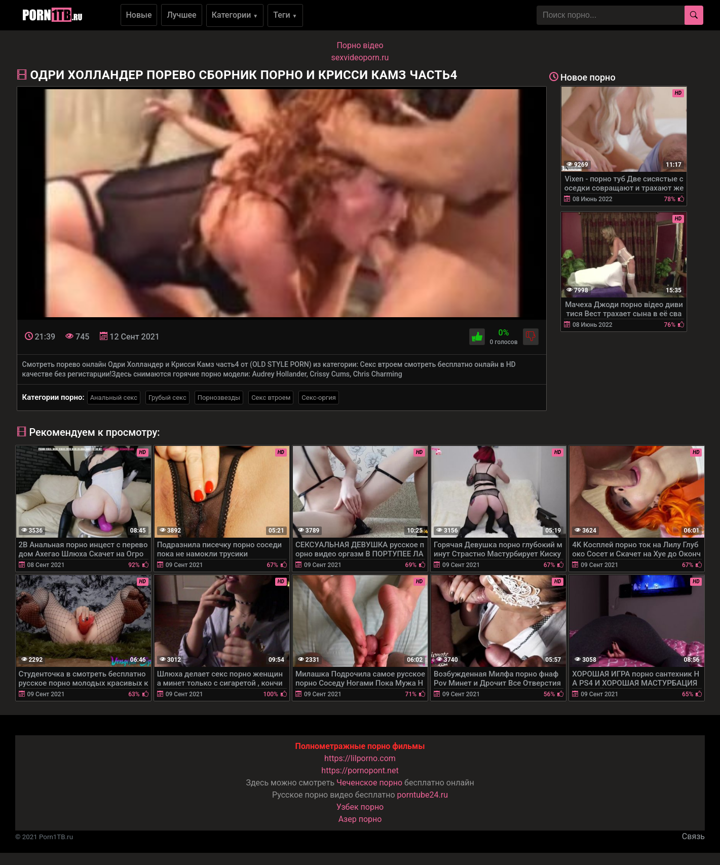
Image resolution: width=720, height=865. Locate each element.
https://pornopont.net (359, 770)
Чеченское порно (369, 782)
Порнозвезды (219, 397)
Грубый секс (167, 397)
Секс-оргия (318, 397)
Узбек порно (360, 807)
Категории (235, 15)
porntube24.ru (422, 795)
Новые (139, 15)
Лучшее (181, 15)
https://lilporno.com (360, 758)
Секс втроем (270, 397)
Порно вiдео (359, 45)
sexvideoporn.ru (360, 57)
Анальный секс (113, 397)
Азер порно (360, 819)
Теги (285, 15)
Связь (693, 836)
